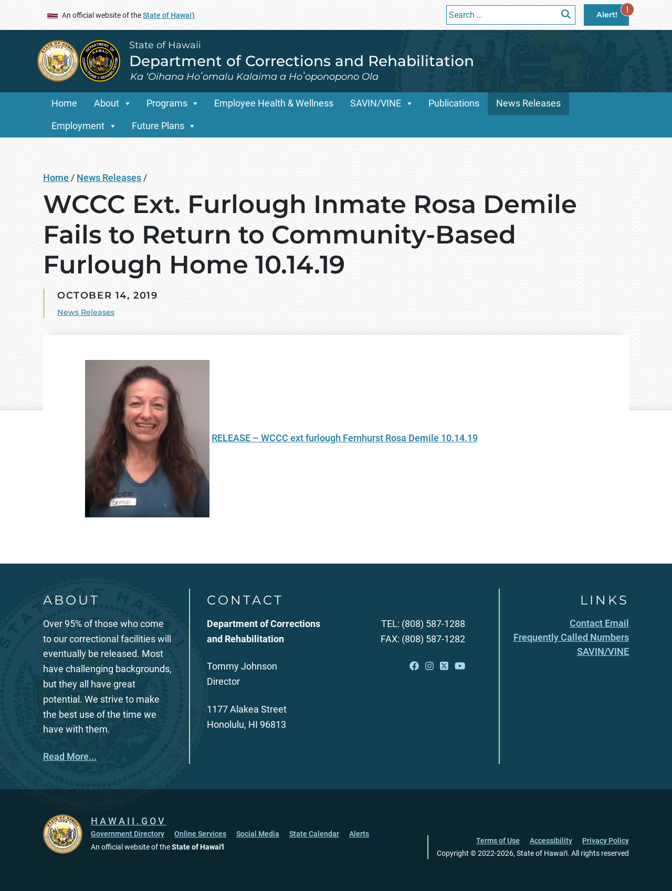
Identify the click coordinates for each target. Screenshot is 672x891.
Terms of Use (498, 840)
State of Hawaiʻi (169, 15)
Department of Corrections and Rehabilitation (301, 61)
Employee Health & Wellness (273, 103)
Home (64, 103)
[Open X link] (444, 665)
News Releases (528, 103)
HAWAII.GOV (128, 820)
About (106, 103)
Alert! (612, 11)
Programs (166, 103)
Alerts (359, 834)
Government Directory (127, 834)
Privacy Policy (605, 840)
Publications (453, 103)
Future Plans (158, 125)
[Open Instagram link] (429, 665)
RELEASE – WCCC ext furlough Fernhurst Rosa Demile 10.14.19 (345, 437)
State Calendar (314, 834)
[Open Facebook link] (414, 665)
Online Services (200, 834)
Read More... (70, 756)
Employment (77, 125)
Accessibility (551, 840)
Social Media (257, 834)
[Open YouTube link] (460, 665)
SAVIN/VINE (375, 103)
